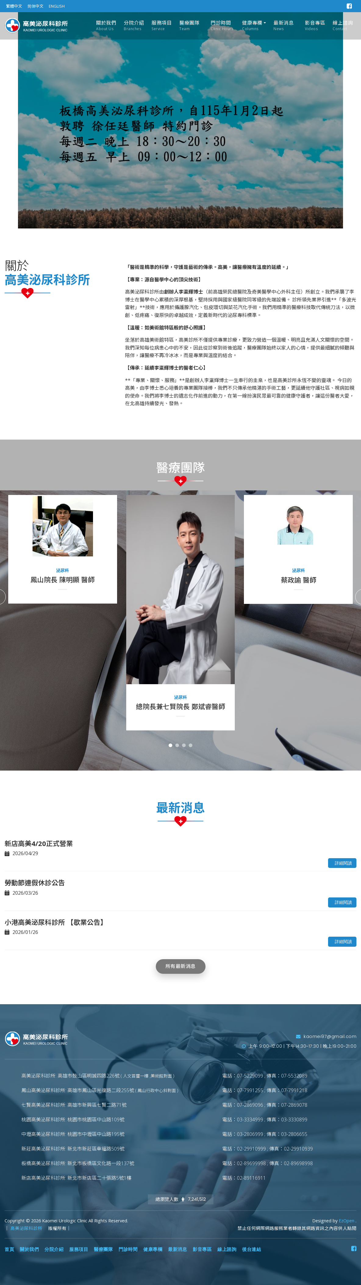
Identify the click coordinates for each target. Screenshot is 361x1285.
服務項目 (162, 25)
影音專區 (315, 25)
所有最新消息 (181, 966)
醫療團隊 (189, 25)
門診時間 (222, 25)
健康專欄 (252, 25)
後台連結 (251, 1249)
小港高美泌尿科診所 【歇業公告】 (56, 922)
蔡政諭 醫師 (298, 579)
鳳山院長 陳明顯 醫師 (62, 579)
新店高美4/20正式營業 (39, 843)
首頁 (9, 1249)
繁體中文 (14, 6)
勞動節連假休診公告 (35, 882)
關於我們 (106, 25)
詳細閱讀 (343, 863)
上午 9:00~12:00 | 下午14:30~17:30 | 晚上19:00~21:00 (299, 1046)
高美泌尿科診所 (27, 1228)
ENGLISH (57, 6)
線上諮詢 (343, 25)
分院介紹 (134, 25)
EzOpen (347, 1221)
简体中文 (35, 6)
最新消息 (283, 25)
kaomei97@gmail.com (326, 1036)
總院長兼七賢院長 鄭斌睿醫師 (180, 706)
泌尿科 (62, 570)
